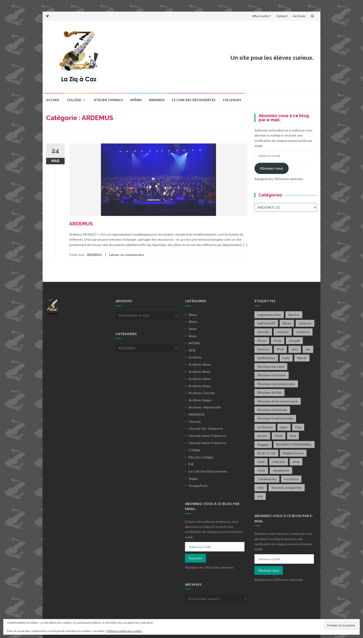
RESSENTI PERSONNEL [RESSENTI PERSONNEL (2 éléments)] (294, 444)
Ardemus (157, 100)
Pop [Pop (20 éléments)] (298, 427)
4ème (192, 322)
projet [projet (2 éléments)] (262, 436)
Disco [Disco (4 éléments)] (261, 340)
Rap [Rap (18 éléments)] (293, 436)
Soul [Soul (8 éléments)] (296, 462)
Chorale (194, 421)
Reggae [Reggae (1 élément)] (263, 444)
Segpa (193, 478)
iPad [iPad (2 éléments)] (280, 349)
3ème (192, 315)
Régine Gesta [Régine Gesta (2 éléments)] (293, 453)
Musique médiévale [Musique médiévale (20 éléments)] (272, 410)
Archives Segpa (200, 400)
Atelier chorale (108, 100)
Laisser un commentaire (126, 255)
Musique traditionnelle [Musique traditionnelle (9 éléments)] (275, 418)
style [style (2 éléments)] (261, 470)
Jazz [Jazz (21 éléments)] (294, 349)
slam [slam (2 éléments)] (261, 462)
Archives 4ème (199, 371)
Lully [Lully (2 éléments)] (286, 358)
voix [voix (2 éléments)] (260, 487)
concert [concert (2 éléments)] (283, 332)
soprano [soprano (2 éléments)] (278, 462)
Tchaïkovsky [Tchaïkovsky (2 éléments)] (266, 479)
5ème (192, 329)
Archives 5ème (199, 379)
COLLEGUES (232, 100)
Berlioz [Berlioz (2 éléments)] (293, 315)
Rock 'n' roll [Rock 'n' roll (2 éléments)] (266, 453)
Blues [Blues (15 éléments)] (287, 323)
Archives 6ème (199, 386)
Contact (282, 16)
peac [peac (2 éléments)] (284, 427)
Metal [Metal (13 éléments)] (302, 358)
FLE (191, 464)
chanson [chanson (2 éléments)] (305, 323)
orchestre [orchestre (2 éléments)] (265, 427)
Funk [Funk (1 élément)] (277, 340)
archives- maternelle (204, 407)
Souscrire (195, 558)
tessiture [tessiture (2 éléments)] (291, 479)
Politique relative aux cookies (124, 631)
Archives (299, 16)
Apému (136, 100)
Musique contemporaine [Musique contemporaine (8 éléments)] (276, 384)
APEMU (194, 343)
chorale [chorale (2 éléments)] (263, 332)
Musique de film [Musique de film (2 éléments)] (269, 392)
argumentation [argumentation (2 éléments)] (269, 315)
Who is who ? (261, 16)
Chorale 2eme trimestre (207, 436)
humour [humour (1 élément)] (263, 349)
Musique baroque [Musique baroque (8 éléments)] (270, 366)
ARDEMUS (81, 224)
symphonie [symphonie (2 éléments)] (281, 470)
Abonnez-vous (271, 168)
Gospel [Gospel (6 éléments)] (294, 340)
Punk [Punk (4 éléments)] (278, 436)
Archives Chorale (201, 393)
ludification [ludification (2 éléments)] (266, 358)
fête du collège (200, 457)
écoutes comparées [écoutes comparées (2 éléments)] (287, 487)
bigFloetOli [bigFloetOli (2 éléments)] (266, 323)
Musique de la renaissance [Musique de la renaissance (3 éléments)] (277, 401)
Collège (74, 100)
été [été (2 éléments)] (260, 496)
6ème (192, 336)
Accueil (53, 100)
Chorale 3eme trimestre (207, 443)
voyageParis (198, 486)
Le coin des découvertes (194, 100)
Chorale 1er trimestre (205, 428)
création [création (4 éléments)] (303, 332)
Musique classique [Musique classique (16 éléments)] (271, 375)
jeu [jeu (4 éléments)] (308, 349)
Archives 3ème (199, 364)
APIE (192, 350)
